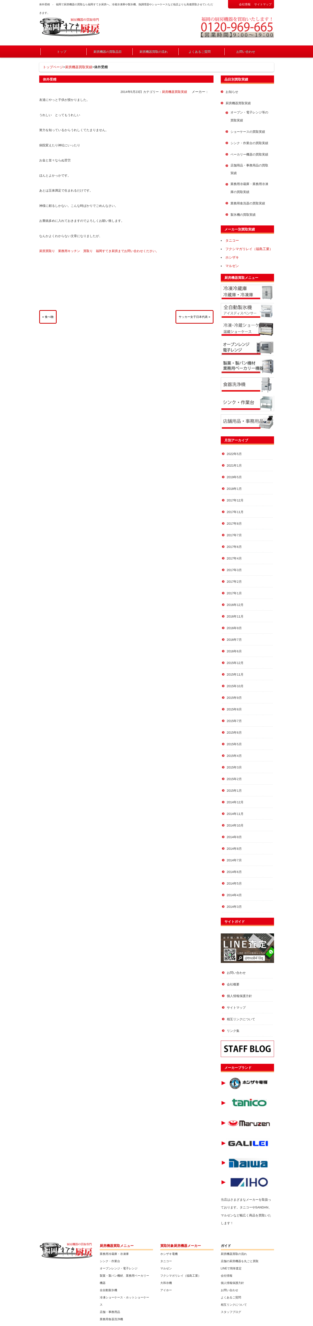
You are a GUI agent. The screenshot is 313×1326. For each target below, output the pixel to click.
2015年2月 (234, 779)
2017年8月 (234, 523)
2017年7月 (234, 535)
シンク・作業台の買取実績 (249, 143)
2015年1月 (234, 790)
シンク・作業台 (110, 1261)
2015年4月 (234, 756)
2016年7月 (234, 639)
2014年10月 (235, 825)
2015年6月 (234, 732)
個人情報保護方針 (239, 996)
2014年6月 (234, 872)
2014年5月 (234, 883)
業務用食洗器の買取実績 (247, 203)
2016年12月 (235, 605)
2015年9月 (234, 698)
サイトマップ (263, 4)
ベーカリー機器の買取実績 (249, 154)
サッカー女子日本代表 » (194, 317)
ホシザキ (232, 257)
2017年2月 (234, 581)
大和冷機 (166, 1283)
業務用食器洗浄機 (111, 1319)
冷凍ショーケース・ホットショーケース (124, 1301)
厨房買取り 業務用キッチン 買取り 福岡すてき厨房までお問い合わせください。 (99, 251)
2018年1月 (234, 489)
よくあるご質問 (200, 51)
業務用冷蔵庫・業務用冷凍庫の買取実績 (249, 188)
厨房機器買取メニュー (241, 278)
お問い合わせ (245, 51)
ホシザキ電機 (169, 1254)
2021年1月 (234, 465)
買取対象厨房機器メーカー (180, 1246)
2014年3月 (234, 907)
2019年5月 (234, 477)
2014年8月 (234, 848)
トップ (61, 51)
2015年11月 (235, 674)
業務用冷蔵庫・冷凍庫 (114, 1254)
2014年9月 (234, 837)
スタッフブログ (231, 1312)
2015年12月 (235, 663)
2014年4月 (234, 895)
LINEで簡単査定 (231, 1268)
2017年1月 (234, 593)
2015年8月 (234, 709)
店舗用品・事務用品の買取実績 (249, 169)
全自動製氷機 (108, 1290)
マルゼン (232, 266)
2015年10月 (235, 686)
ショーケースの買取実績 (247, 132)
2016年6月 (234, 651)
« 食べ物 (47, 317)
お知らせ (232, 92)
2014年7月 (234, 860)
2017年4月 (234, 558)
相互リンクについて (241, 1019)
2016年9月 (234, 628)
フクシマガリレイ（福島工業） (249, 249)
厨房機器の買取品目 (107, 51)
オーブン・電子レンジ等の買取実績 (249, 116)
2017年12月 (235, 500)
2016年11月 (235, 616)
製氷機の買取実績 (243, 214)
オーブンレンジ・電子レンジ (118, 1268)
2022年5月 (234, 454)
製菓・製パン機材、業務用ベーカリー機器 (124, 1279)
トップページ (53, 67)
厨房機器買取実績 (78, 67)
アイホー (166, 1290)
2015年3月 (234, 767)
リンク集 (233, 1031)
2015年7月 (234, 721)
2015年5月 (234, 744)
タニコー (232, 240)
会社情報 (245, 4)
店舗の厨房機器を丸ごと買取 (240, 1261)
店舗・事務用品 (110, 1312)
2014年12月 (235, 802)
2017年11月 (235, 512)
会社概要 (233, 984)
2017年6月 (234, 547)
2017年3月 (234, 570)
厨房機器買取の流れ (153, 51)
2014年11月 (235, 814)
